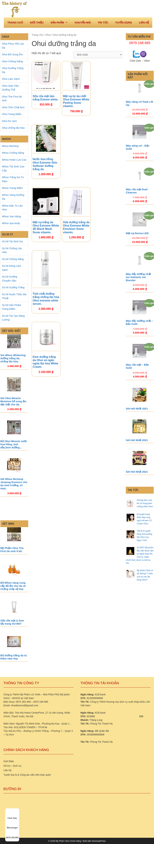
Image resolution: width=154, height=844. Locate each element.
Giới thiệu (37, 22)
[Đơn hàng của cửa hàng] (97, 54)
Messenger (12, 825)
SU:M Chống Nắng (13, 259)
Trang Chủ (15, 22)
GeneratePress (99, 841)
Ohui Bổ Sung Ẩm (12, 54)
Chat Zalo (12, 815)
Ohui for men (9, 121)
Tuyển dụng (123, 22)
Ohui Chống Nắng (12, 61)
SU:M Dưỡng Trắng (13, 287)
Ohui (48, 34)
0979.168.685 (12, 834)
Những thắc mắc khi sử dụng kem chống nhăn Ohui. (145, 503)
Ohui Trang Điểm (11, 114)
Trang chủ (37, 34)
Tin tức (103, 22)
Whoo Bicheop (10, 145)
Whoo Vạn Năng (11, 216)
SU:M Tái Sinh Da (12, 241)
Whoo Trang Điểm (12, 187)
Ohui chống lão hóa (13, 127)
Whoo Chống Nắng (13, 152)
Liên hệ (144, 22)
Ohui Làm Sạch (11, 78)
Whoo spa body (11, 223)
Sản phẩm (61, 22)
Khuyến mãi (83, 22)
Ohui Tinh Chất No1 (13, 107)
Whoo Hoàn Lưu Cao (14, 159)
